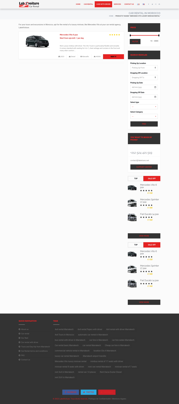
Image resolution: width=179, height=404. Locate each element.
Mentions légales (119, 399)
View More (144, 236)
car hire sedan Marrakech (123, 340)
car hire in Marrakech (98, 340)
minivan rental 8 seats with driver (69, 367)
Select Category (136, 112)
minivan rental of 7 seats (126, 367)
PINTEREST (107, 392)
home (78, 4)
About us (25, 329)
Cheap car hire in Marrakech (117, 345)
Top (135, 179)
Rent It (113, 57)
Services (117, 4)
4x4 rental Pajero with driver (90, 329)
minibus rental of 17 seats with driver (106, 361)
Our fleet (24, 338)
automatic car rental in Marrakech (93, 335)
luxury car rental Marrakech (67, 356)
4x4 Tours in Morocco (64, 335)
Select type (134, 102)
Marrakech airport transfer (94, 356)
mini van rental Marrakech (99, 367)
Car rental (88, 4)
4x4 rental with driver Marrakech (120, 329)
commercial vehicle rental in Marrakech (72, 351)
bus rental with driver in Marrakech (70, 340)
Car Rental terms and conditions (34, 351)
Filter (135, 42)
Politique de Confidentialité (100, 399)
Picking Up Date (136, 83)
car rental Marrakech (92, 345)
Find (144, 124)
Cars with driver (103, 4)
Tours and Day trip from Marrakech (35, 347)
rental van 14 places (87, 372)
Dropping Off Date (137, 92)
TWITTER (88, 392)
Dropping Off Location (139, 73)
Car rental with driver (29, 342)
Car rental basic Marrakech (67, 345)
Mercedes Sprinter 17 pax (149, 200)
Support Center (144, 167)
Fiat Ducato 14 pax (149, 214)
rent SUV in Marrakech (65, 377)
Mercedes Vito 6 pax (69, 35)
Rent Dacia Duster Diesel (111, 372)
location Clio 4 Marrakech (105, 351)
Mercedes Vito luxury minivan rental (70, 361)
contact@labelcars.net (139, 160)
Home (111, 16)
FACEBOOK (70, 392)
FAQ (22, 355)
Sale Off (152, 179)
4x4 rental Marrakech (64, 329)
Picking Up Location (138, 63)
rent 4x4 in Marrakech (64, 372)
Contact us (129, 4)
